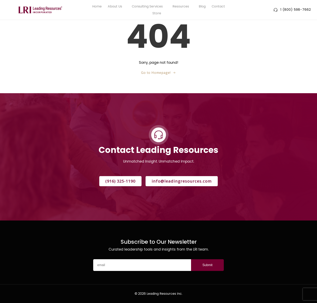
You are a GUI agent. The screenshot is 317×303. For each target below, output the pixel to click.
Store (158, 13)
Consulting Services (149, 6)
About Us (117, 6)
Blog (202, 6)
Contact (218, 6)
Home (97, 6)
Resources (182, 6)
